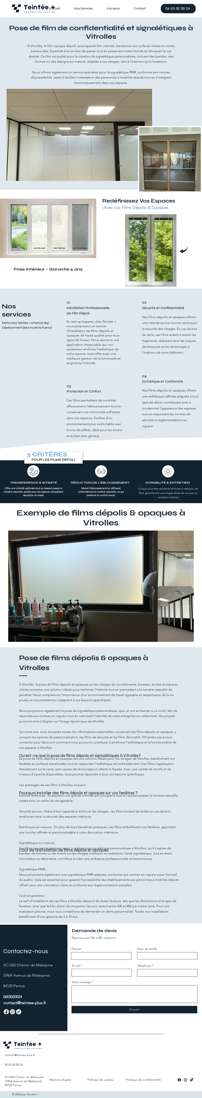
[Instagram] (185, 1080)
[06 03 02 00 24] (178, 8)
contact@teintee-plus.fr (24, 1002)
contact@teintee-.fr (20, 1055)
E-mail (76, 965)
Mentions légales (60, 1080)
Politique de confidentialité (143, 1080)
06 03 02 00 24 (13, 1064)
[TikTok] (192, 1080)
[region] (151, 250)
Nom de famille (147, 948)
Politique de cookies (100, 1080)
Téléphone (144, 965)
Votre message (81, 982)
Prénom (77, 948)
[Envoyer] (134, 1009)
